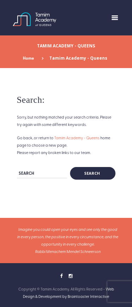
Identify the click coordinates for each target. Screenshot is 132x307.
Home (28, 58)
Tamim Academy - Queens (77, 137)
